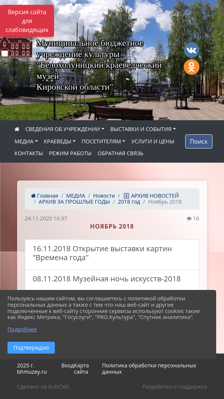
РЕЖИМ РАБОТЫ (70, 153)
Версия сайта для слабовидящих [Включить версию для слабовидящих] (27, 21)
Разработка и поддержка (174, 386)
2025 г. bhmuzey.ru (32, 368)
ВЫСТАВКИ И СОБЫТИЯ (140, 129)
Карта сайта (81, 368)
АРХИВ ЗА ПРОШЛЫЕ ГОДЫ (74, 201)
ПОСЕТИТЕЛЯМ (101, 141)
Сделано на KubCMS (43, 386)
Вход (67, 365)
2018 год (129, 201)
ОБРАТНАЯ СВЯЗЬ (120, 153)
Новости (104, 195)
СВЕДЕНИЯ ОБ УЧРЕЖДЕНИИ (62, 129)
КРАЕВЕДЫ (58, 141)
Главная (45, 195)
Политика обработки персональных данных (149, 368)
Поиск (199, 141)
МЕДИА (24, 141)
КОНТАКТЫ (29, 153)
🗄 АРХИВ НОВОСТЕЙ (151, 195)
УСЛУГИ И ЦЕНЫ (152, 141)
